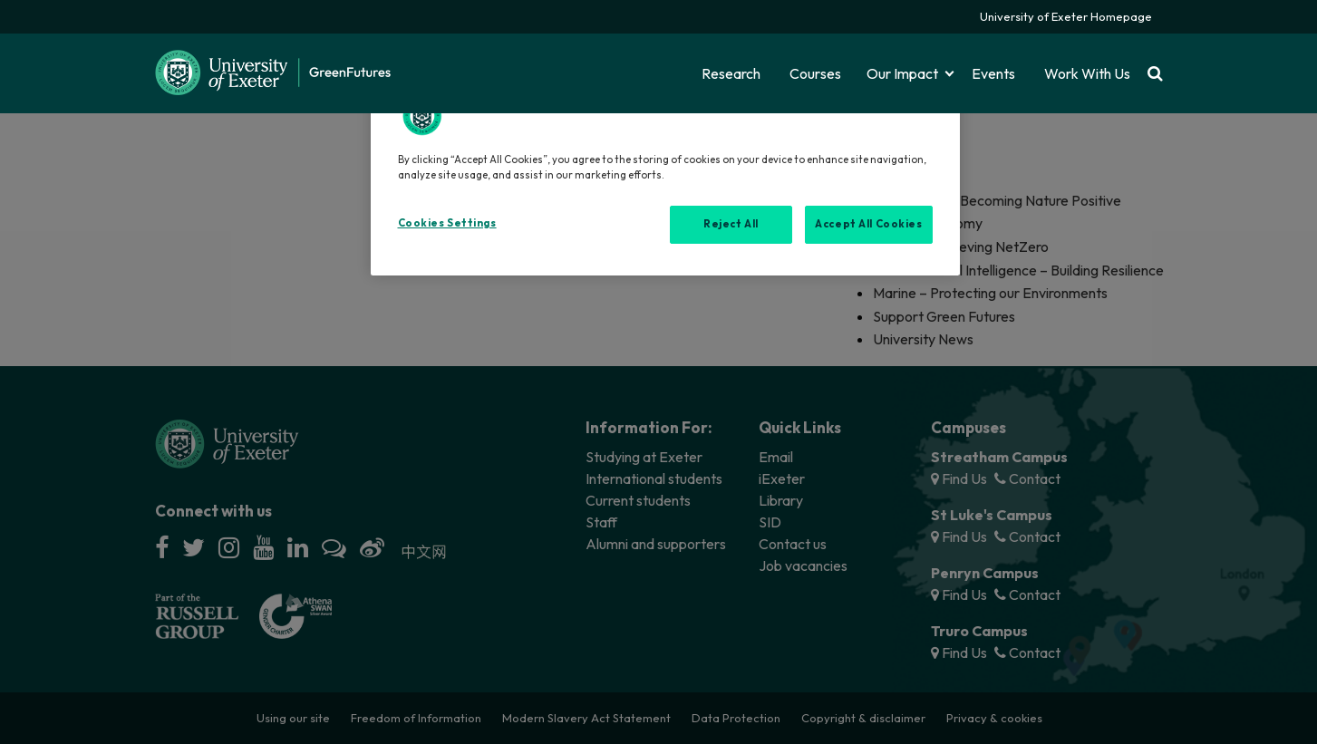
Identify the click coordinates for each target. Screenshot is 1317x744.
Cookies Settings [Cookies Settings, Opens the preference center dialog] (447, 223)
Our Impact (902, 73)
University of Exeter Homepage (1066, 16)
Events (993, 73)
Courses (815, 73)
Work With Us (1087, 73)
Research (731, 73)
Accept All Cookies (868, 223)
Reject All (731, 223)
